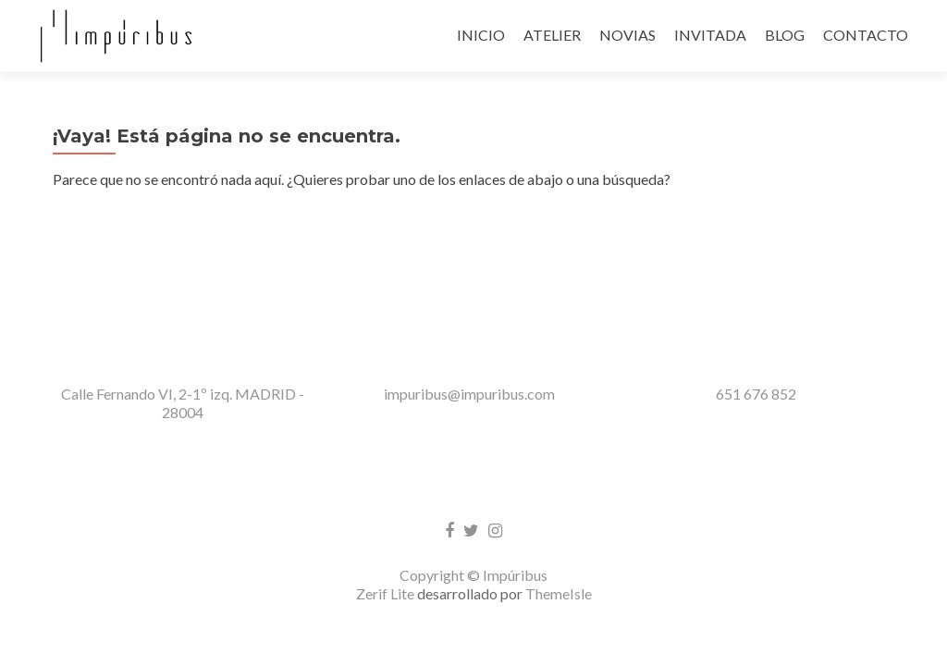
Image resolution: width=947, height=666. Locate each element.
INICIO (481, 34)
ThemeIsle (558, 475)
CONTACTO (865, 34)
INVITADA (710, 34)
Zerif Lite (386, 475)
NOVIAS (627, 34)
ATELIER (552, 34)
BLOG (785, 34)
